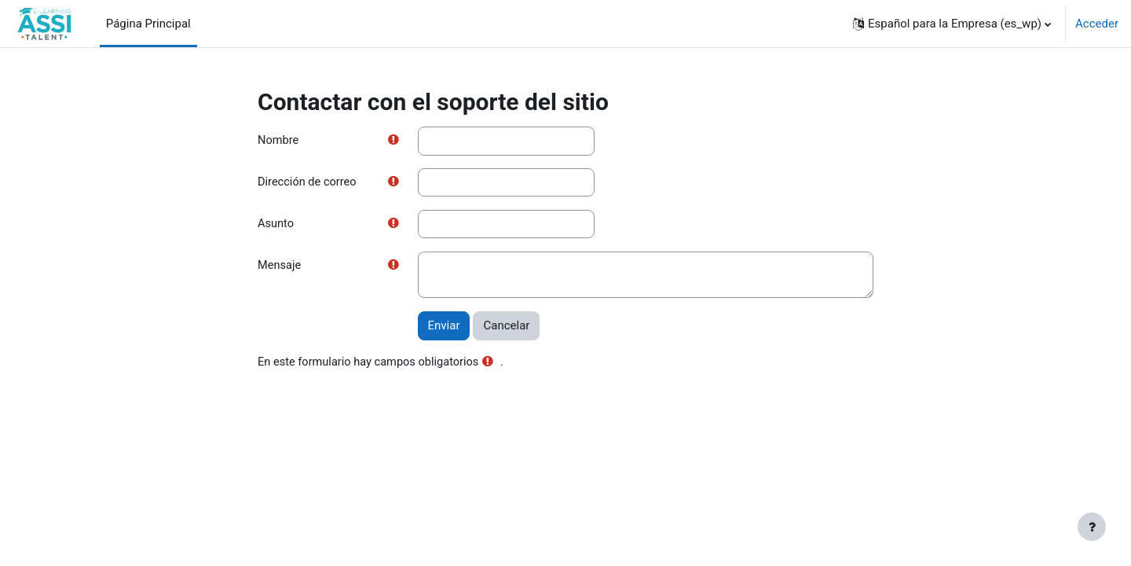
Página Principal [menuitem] (148, 24)
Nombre (279, 141)
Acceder (1096, 24)
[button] (952, 23)
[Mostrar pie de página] (1092, 527)
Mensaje (280, 267)
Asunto (276, 225)
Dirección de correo (308, 183)
